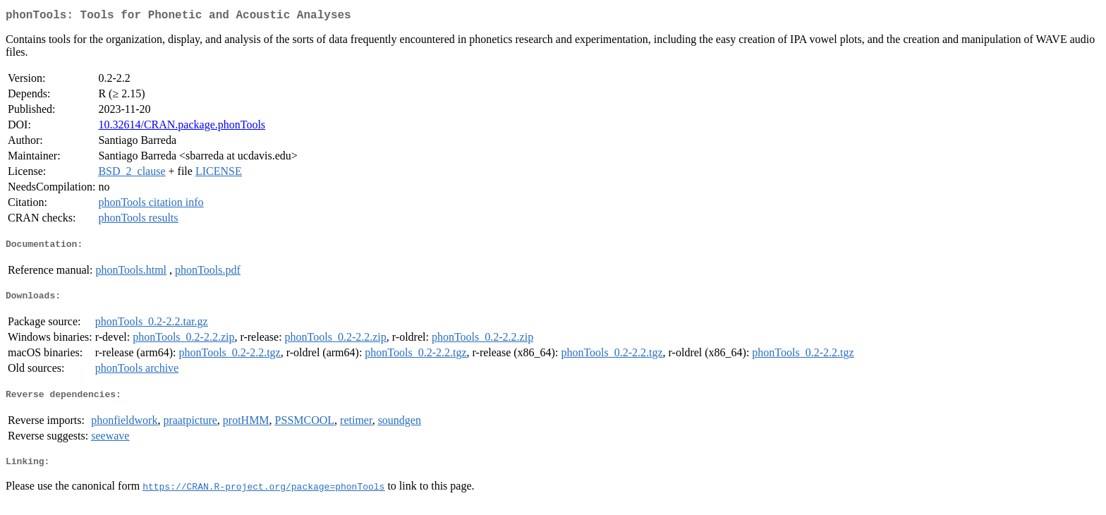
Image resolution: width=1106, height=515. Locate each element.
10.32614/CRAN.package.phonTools (181, 127)
